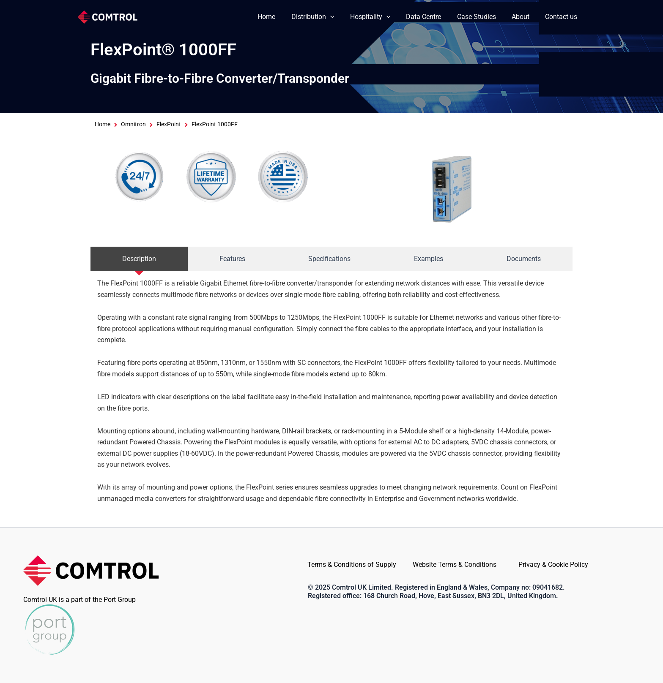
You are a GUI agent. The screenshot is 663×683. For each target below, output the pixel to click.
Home (281, 17)
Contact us (562, 17)
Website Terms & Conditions (454, 565)
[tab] (139, 259)
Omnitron (133, 124)
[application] (342, 17)
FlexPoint (168, 124)
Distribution (325, 17)
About (524, 17)
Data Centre (431, 17)
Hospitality (380, 17)
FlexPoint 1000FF (215, 124)
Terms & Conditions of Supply (351, 565)
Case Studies (482, 17)
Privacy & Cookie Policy (553, 565)
